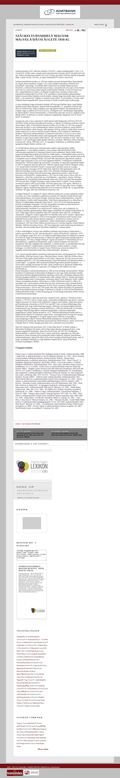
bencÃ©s (20, 743)
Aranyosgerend (34, 639)
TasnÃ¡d (41, 699)
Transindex (22, 769)
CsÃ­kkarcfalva (42, 647)
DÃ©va (23, 653)
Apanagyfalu (21, 639)
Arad (27, 639)
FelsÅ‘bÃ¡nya (21, 656)
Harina (31, 659)
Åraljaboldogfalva (39, 682)
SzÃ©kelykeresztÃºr (34, 696)
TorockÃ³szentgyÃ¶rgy (37, 702)
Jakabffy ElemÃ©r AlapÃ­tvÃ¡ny (38, 769)
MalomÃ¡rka (37, 670)
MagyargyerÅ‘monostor (24, 670)
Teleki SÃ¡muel (28, 743)
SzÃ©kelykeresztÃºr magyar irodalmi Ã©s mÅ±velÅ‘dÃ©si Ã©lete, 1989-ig (30, 435)
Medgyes (32, 673)
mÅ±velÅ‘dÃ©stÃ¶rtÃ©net (55, 24)
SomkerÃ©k (34, 688)
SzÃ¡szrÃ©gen (43, 691)
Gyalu (28, 656)
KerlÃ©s (37, 662)
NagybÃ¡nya (21, 679)
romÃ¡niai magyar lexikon (34, 24)
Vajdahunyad (27, 705)
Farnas (41, 653)
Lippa (35, 667)
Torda (26, 702)
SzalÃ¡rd (42, 688)
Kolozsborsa (21, 667)
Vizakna (33, 708)
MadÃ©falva (42, 667)
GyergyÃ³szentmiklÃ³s (38, 656)
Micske (41, 676)
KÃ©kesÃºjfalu (28, 662)
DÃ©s (19, 653)
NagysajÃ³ (20, 682)
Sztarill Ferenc (22, 740)
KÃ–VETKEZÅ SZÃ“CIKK (60, 431)
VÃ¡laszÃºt (20, 708)
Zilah (38, 708)
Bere (46, 641)
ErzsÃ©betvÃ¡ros (33, 653)
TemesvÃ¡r (20, 702)
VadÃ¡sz (19, 705)
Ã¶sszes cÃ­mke (43, 751)
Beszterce (20, 644)
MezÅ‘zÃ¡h (35, 676)
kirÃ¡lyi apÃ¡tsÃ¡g (32, 728)
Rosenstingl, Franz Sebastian (36, 740)
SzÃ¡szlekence (32, 691)
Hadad (26, 659)
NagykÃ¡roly (38, 679)
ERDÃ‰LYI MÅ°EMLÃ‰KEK (28, 498)
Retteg (19, 685)
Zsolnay (36, 743)
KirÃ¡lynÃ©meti (36, 665)
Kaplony (20, 662)
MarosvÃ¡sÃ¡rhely (23, 673)
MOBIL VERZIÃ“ (99, 24)
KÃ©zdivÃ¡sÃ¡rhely (23, 665)
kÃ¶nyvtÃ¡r (36, 731)
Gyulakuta (20, 659)
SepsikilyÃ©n (35, 685)
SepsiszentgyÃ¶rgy (23, 688)
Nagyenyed (29, 679)
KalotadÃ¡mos (39, 659)
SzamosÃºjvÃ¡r (22, 691)
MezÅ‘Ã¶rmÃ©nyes (23, 676)
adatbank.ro (18, 24)
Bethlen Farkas (30, 745)
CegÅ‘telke (20, 647)
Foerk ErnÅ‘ (27, 731)
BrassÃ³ (45, 644)
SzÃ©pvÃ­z (34, 699)
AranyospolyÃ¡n (33, 641)
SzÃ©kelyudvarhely (23, 699)
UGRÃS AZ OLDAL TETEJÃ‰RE (28, 424)
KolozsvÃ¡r (29, 667)
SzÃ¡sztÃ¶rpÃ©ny (23, 693)
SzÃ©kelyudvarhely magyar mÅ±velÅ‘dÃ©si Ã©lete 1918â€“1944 (66, 434)
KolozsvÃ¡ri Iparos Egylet (35, 737)
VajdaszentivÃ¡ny (38, 705)
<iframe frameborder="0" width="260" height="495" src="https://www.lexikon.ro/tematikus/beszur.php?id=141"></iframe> (33, 556)
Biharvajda (33, 644)
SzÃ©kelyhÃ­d (21, 696)
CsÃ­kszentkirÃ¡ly (23, 650)
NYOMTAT (19, 30)
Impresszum (55, 769)
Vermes (27, 708)
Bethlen (26, 644)
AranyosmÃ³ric (22, 641)
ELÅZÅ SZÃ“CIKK (24, 431)
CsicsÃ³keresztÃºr (31, 647)
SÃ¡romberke (26, 685)
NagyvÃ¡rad (28, 682)
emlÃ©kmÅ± (21, 728)
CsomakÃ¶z (42, 650)
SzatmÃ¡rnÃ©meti (36, 693)
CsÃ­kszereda (34, 650)
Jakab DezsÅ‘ (31, 725)
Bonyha (39, 644)
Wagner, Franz (22, 725)
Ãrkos (42, 641)
